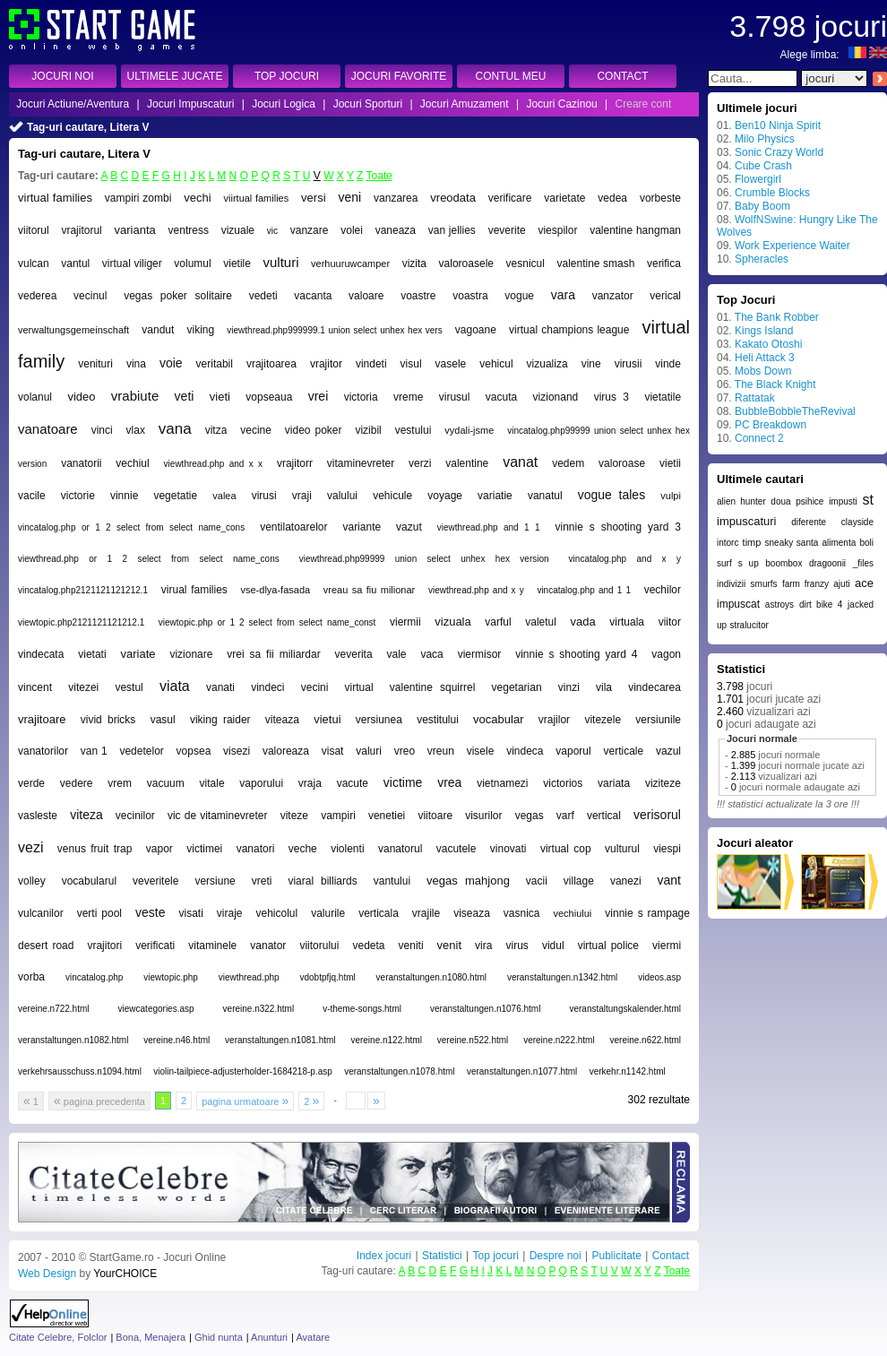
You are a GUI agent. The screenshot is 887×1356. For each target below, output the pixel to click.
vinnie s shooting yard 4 (576, 654)
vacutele (456, 848)
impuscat (738, 604)
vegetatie (175, 495)
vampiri (338, 815)
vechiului (573, 913)
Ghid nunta (218, 1337)
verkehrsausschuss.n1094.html (80, 1071)
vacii (536, 881)
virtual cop (565, 848)
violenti (347, 848)
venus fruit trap (95, 848)
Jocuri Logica (283, 104)
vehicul (495, 364)
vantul (75, 263)
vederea (37, 295)
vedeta (368, 945)
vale (396, 654)
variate (138, 654)
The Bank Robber (777, 317)
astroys (779, 604)
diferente (808, 522)
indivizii (731, 584)
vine (591, 364)
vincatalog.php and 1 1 (584, 590)
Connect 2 (759, 438)
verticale (624, 751)
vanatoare (48, 428)
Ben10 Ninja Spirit (778, 125)
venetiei (386, 815)
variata (614, 783)
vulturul (622, 848)
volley (32, 881)
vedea (612, 198)
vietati (92, 654)
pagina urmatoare (245, 1100)
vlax (135, 430)
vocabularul (89, 881)
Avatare (313, 1337)
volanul (35, 397)
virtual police (608, 945)
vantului (392, 881)
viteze (294, 815)
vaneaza (395, 230)
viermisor (480, 654)
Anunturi (269, 1337)
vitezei (83, 687)
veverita (354, 654)
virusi (264, 495)
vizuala (452, 621)
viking (200, 330)
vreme (408, 397)
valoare (366, 295)
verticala (378, 913)
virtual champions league (569, 330)
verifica (664, 263)
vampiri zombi (138, 198)
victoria (361, 397)
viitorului (319, 945)
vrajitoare (41, 719)
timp (752, 542)
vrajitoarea (271, 364)
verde (31, 783)
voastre (417, 295)
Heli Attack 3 (765, 357)
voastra (469, 295)
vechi (197, 197)
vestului (413, 430)
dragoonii (827, 563)
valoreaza (286, 751)
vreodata (453, 197)
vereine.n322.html (259, 1009)
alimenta (839, 543)
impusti (843, 501)
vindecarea (654, 687)
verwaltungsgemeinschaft (73, 329)
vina (136, 364)
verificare (510, 198)
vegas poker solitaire (178, 295)
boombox (783, 563)
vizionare (190, 654)
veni (349, 197)
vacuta (501, 397)
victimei (204, 848)
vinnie (124, 495)
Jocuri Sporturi (367, 104)
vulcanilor (41, 913)
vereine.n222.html (559, 1040)
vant (669, 880)
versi (313, 197)
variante (361, 527)
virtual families (55, 197)
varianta (135, 230)
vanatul (545, 495)
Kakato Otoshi (768, 344)
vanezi (626, 881)
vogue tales (611, 495)
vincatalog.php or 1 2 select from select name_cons (131, 527)
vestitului (438, 719)
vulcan (33, 263)
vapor (159, 848)
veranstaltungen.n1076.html (485, 1009)
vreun (440, 751)
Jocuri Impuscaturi (190, 104)
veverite (507, 230)
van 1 (94, 751)
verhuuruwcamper (350, 263)
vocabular (498, 719)
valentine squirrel (433, 687)
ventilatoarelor (293, 527)
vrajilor (554, 719)
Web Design (47, 1273)
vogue (519, 295)
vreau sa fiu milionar (369, 589)
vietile (237, 263)
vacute (352, 783)
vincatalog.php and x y (625, 559)
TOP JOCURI (286, 76)
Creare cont (644, 104)
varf (565, 815)
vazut (409, 527)
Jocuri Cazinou (561, 104)
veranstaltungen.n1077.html (522, 1071)
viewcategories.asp (156, 1009)
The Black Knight (775, 384)
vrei (318, 396)
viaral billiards (322, 881)
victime (403, 782)
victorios (562, 783)
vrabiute (135, 395)
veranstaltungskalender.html (625, 1009)
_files (863, 563)
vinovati (508, 848)
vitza (216, 430)
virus (517, 945)
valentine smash (595, 263)
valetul (540, 622)
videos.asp (659, 977)
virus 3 (611, 397)
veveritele (155, 881)
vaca (431, 654)
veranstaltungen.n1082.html (73, 1040)
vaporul (572, 751)
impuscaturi (746, 521)
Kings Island (764, 330)
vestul (128, 687)
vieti (220, 396)
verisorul (657, 815)
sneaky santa (792, 543)
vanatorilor (43, 751)
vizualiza (547, 364)
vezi (30, 847)
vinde (668, 364)
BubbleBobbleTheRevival (795, 411)
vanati (220, 687)
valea (224, 495)
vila (604, 687)
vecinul (90, 295)
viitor (670, 622)
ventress (188, 230)
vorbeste (660, 198)
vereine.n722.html (54, 1009)
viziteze (663, 783)
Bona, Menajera (150, 1337)
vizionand (556, 397)
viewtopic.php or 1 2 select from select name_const (267, 622)
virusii (628, 364)
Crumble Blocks (772, 192)
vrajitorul (81, 230)
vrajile (426, 913)
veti (184, 396)
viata (174, 686)
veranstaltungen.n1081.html (280, 1040)
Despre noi (555, 1255)
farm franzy (805, 584)
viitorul (33, 230)
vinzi (569, 687)
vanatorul (400, 848)
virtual (359, 687)
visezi (236, 751)
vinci (102, 430)
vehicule (392, 495)
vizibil (368, 430)
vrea (449, 782)
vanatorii (81, 463)
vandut (158, 330)
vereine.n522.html (473, 1040)
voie (171, 363)
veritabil (214, 364)
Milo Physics (765, 139)
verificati (155, 945)
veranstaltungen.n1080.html (431, 977)
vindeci (267, 687)
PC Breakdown (770, 425)
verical (665, 295)
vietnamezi (502, 783)
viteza (86, 815)
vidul (553, 945)
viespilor (557, 230)
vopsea (194, 751)
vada (583, 621)
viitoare (435, 815)
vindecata (41, 654)
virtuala (626, 622)
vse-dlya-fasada (276, 589)
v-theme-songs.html (362, 1009)
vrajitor (326, 364)
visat (333, 751)
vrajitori (104, 945)
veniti (411, 945)
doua (780, 501)
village (579, 881)
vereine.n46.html (176, 1040)
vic (272, 231)
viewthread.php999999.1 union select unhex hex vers (334, 330)
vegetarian (517, 687)
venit (449, 945)
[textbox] (752, 78)
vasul (163, 719)
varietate (564, 198)
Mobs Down (763, 371)
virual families (194, 589)
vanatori (256, 848)
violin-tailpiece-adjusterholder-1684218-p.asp (242, 1071)
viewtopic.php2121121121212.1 (81, 622)
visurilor (483, 815)
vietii (670, 463)
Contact (670, 1255)
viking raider (220, 719)
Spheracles (761, 259)
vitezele (602, 719)
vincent (35, 687)
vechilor (662, 589)
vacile (32, 495)
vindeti (371, 364)
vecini (315, 687)
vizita (414, 263)
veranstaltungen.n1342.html (562, 977)
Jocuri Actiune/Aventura (72, 104)
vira (483, 945)
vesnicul (525, 263)
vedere (76, 783)
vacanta (313, 295)
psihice (809, 501)
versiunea (379, 719)
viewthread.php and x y (476, 590)
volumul (192, 263)
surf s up (738, 563)
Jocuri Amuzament (464, 104)
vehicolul (276, 913)
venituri (95, 364)
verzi (420, 463)
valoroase (622, 463)
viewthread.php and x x (213, 464)
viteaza (282, 719)
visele (481, 751)
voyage (444, 495)
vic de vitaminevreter (218, 815)
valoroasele (466, 263)
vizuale (237, 230)
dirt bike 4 (820, 604)
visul (411, 364)
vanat (520, 462)
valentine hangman (635, 230)
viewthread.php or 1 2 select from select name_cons (149, 559)
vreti (262, 881)
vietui (327, 719)
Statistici (442, 1255)
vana (175, 428)
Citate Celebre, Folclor (58, 1337)
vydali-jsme (469, 430)
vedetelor (141, 751)
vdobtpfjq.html (327, 977)
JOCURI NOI (62, 76)
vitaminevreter (360, 463)
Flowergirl (758, 179)
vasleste (37, 815)
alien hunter (741, 501)
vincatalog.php (94, 977)
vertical (604, 815)
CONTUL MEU (511, 76)
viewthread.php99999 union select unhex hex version (424, 559)
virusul (454, 397)
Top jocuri (495, 1255)
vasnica (522, 913)
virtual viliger (132, 263)
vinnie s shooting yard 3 (618, 527)
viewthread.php (249, 977)
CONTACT (622, 76)
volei (351, 230)
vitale (212, 783)
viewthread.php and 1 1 (488, 527)
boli (866, 543)
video (81, 396)
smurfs (764, 584)
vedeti (263, 295)
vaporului (261, 783)
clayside (857, 522)
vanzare (309, 230)
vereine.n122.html (386, 1040)
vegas (529, 815)
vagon (666, 654)
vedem (568, 463)
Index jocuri (384, 1255)
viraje (230, 913)
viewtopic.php (170, 977)
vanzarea (396, 198)
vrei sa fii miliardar (273, 654)
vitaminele (212, 945)
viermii (405, 622)
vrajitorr (295, 463)
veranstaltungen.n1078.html (399, 1071)
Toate (379, 175)
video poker (313, 430)
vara (563, 295)
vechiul (132, 463)
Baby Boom (762, 206)
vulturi (281, 262)
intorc (727, 543)
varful (498, 622)
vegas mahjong (468, 880)
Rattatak (755, 398)
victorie (78, 495)
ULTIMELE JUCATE (175, 76)
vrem (120, 783)
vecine (255, 430)
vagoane (475, 330)
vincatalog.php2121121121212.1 (83, 590)
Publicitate (616, 1255)
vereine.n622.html (646, 1040)
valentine (466, 463)
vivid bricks (108, 719)
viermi (666, 945)
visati (190, 913)
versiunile (658, 719)
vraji (302, 495)
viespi (667, 848)
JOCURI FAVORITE (398, 76)
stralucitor (748, 625)
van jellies (452, 230)
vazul (668, 751)
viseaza (471, 913)
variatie (495, 495)
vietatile (662, 397)
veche (302, 848)
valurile (328, 913)
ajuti (841, 584)
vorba (31, 977)
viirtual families (256, 198)
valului (342, 495)
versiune (214, 881)
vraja (310, 783)
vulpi (670, 495)
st (868, 499)
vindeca (524, 751)
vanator (268, 945)
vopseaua (268, 397)
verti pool (99, 913)
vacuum (166, 783)
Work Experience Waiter (792, 245)
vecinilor (135, 815)
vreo (404, 751)
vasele (451, 364)
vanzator (612, 295)
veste (150, 912)
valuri (369, 751)
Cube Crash (763, 166)
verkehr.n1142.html (628, 1071)
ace (864, 583)
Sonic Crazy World (779, 152)
